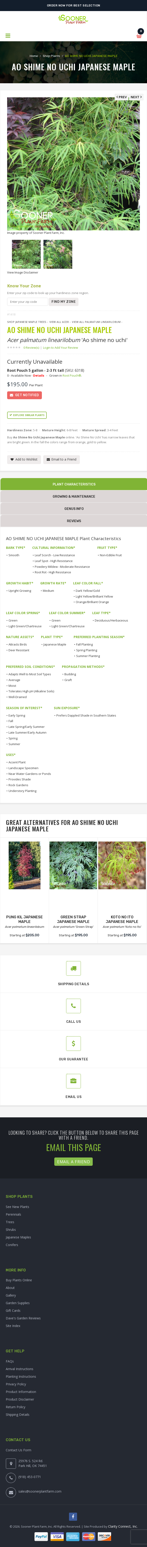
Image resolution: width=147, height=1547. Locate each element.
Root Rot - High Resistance (53, 572)
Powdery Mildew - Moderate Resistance (62, 567)
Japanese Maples (18, 1237)
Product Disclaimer (20, 1399)
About (10, 1287)
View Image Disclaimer (22, 272)
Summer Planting (88, 656)
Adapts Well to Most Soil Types (30, 674)
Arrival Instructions (19, 1369)
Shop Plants (51, 56)
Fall (11, 721)
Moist (12, 686)
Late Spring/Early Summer (27, 727)
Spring (13, 738)
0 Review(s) (32, 347)
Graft (68, 680)
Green (13, 620)
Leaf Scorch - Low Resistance (55, 555)
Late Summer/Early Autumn (27, 732)
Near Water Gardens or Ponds (30, 774)
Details (38, 375)
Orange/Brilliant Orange (92, 602)
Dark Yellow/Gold (88, 591)
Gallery (11, 1295)
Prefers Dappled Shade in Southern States (86, 715)
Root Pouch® (72, 375)
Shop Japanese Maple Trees (26, 322)
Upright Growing (20, 591)
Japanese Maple (54, 644)
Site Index (13, 1326)
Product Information (21, 1391)
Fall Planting (84, 644)
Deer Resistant (19, 650)
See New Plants (17, 1207)
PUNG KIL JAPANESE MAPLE (24, 919)
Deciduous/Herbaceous (111, 620)
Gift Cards (13, 1310)
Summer (14, 744)
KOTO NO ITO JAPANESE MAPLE (122, 919)
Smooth (14, 555)
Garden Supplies (18, 1303)
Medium (48, 591)
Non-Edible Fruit (111, 555)
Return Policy (15, 1407)
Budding (70, 674)
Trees (10, 1222)
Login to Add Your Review (60, 347)
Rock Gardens (18, 785)
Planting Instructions (21, 1376)
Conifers (12, 1245)
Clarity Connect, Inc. (123, 1526)
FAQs (10, 1361)
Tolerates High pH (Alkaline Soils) (31, 691)
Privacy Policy (16, 1384)
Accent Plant (17, 762)
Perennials (13, 1214)
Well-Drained (18, 697)
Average (14, 680)
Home (34, 56)
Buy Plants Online (19, 1280)
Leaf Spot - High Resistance (54, 561)
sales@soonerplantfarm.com (39, 1491)
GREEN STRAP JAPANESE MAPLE (73, 919)
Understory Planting (22, 791)
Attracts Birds (18, 644)
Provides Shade (20, 779)
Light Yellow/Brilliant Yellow (94, 596)
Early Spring (17, 715)
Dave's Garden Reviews (23, 1318)
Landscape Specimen (23, 768)
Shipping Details (17, 1414)
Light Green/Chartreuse (25, 626)
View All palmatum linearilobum (96, 322)
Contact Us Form (18, 1450)
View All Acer (59, 322)
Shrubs (11, 1229)
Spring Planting (86, 650)
